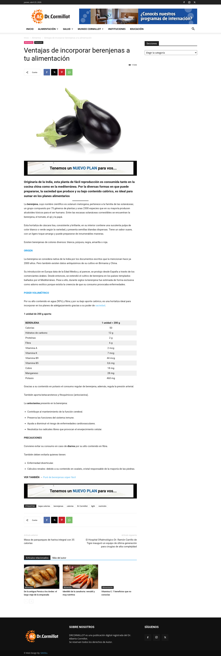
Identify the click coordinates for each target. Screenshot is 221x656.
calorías (70, 506)
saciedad (100, 305)
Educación (136, 28)
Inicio (30, 28)
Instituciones (116, 28)
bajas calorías (44, 506)
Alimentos (36, 37)
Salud (68, 28)
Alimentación (48, 28)
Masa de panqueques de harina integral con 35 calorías (49, 541)
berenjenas (58, 506)
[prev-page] (26, 601)
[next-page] (31, 601)
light (93, 506)
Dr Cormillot (82, 506)
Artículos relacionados (37, 558)
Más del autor (59, 558)
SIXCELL (44, 653)
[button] (193, 29)
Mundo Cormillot (91, 28)
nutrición (102, 506)
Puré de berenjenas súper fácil (59, 477)
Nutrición (38, 42)
